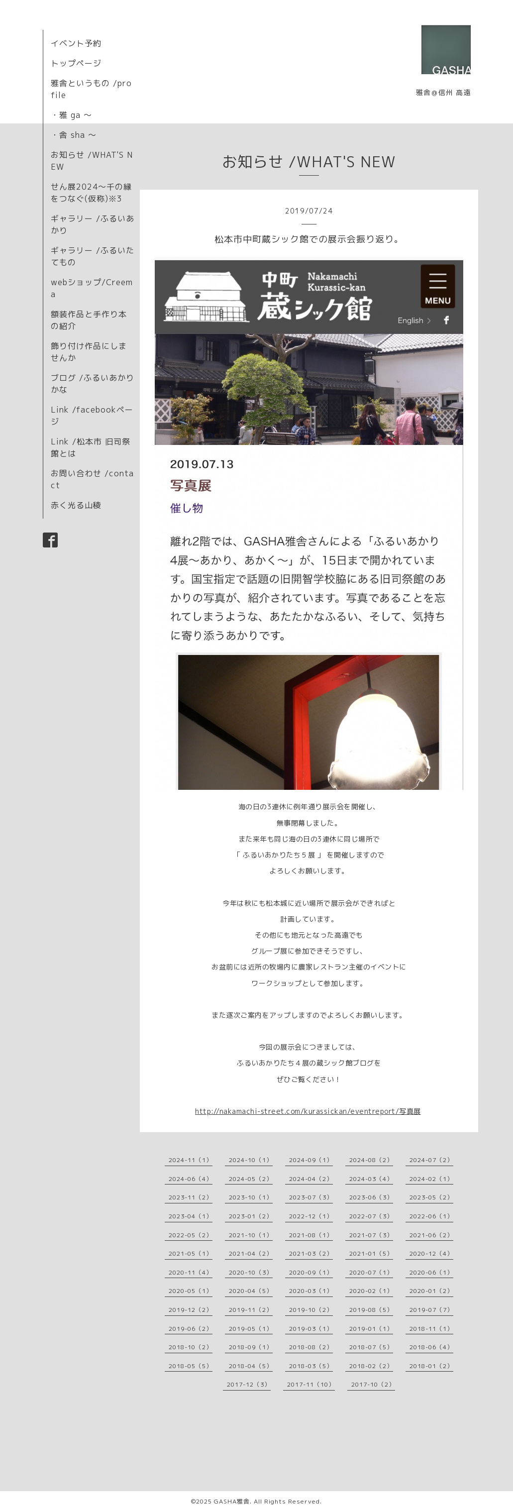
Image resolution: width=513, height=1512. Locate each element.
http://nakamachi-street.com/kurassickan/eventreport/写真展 (308, 1111)
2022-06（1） (431, 1216)
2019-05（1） (251, 1328)
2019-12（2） (190, 1309)
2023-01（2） (251, 1216)
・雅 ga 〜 (71, 114)
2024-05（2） (251, 1179)
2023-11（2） (190, 1197)
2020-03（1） (311, 1291)
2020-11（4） (190, 1272)
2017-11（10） (311, 1384)
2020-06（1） (431, 1272)
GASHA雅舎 (232, 1501)
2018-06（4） (431, 1347)
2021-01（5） (371, 1253)
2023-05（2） (431, 1197)
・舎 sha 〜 (74, 134)
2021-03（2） (311, 1253)
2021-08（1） (311, 1235)
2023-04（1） (190, 1216)
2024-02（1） (431, 1179)
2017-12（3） (249, 1384)
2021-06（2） (431, 1235)
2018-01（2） (431, 1366)
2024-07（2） (431, 1160)
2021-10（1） (251, 1235)
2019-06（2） (190, 1328)
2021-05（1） (190, 1253)
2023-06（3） (371, 1197)
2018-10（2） (190, 1347)
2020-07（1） (371, 1272)
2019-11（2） (251, 1309)
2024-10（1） (251, 1160)
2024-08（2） (371, 1160)
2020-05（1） (190, 1291)
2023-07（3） (311, 1197)
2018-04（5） (251, 1366)
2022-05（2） (190, 1235)
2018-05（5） (190, 1366)
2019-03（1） (311, 1328)
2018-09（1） (251, 1347)
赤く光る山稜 (76, 505)
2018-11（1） (431, 1328)
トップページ (76, 63)
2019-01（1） (371, 1328)
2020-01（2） (431, 1291)
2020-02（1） (371, 1291)
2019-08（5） (371, 1309)
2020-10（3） (251, 1272)
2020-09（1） (311, 1272)
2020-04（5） (251, 1291)
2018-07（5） (371, 1347)
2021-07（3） (371, 1235)
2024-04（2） (311, 1179)
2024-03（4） (371, 1179)
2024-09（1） (311, 1160)
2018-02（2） (371, 1366)
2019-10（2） (311, 1309)
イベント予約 (76, 43)
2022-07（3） (371, 1216)
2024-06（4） (190, 1179)
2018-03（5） (311, 1366)
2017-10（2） (373, 1384)
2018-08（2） (311, 1347)
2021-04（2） (251, 1253)
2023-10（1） (251, 1197)
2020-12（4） (431, 1253)
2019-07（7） (431, 1309)
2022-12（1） (311, 1216)
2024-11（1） (190, 1160)
